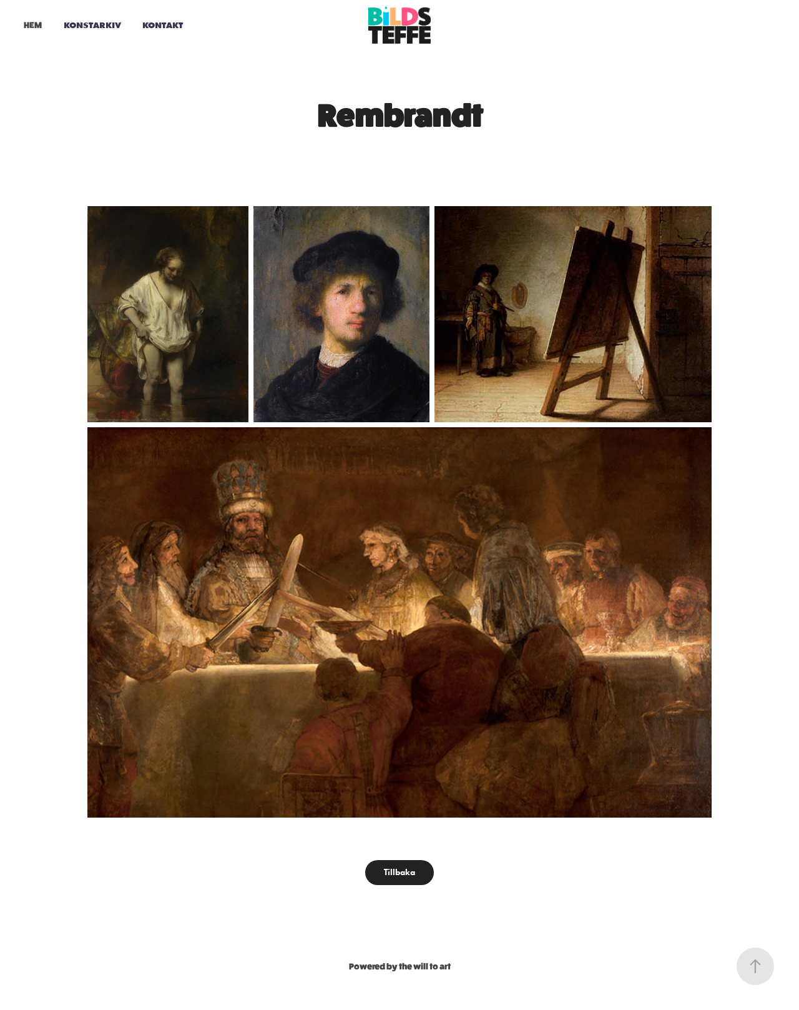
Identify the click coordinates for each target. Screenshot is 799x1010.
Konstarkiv (92, 25)
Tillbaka (399, 872)
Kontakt (162, 25)
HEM (33, 25)
